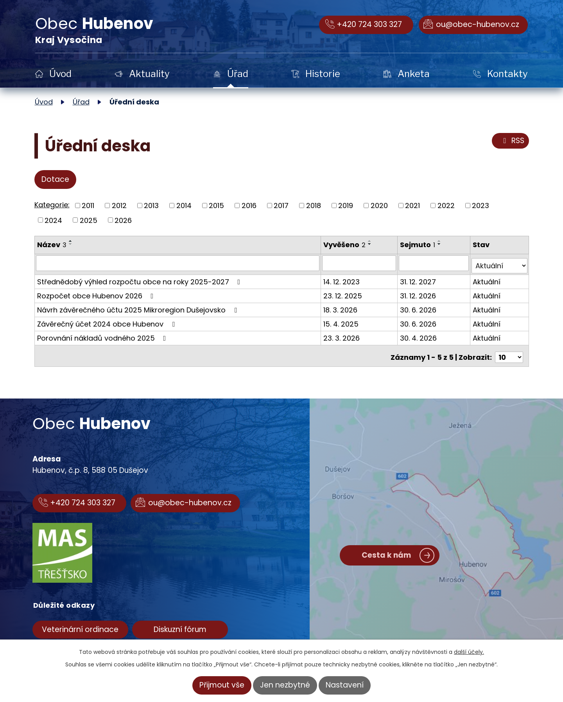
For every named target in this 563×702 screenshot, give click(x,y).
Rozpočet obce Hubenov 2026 (97, 293)
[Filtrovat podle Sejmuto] (435, 262)
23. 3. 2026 (342, 335)
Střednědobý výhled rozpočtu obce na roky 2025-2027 (140, 279)
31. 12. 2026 (419, 293)
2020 (379, 205)
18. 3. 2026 (341, 307)
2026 (123, 220)
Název (51, 245)
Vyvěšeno (345, 245)
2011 (88, 205)
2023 (480, 205)
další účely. (469, 652)
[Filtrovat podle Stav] (499, 262)
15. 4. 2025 (341, 321)
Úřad (237, 73)
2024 (53, 220)
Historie (322, 73)
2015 (216, 205)
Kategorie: (52, 205)
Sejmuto (418, 245)
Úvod (60, 73)
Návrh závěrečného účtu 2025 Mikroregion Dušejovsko (138, 307)
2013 (151, 205)
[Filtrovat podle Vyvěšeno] (360, 262)
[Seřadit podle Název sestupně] (70, 244)
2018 (313, 205)
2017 (281, 205)
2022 (446, 205)
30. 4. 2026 (419, 335)
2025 (88, 220)
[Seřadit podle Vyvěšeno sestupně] (370, 244)
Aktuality (149, 73)
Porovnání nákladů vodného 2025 (103, 335)
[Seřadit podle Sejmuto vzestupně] (440, 240)
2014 (184, 205)
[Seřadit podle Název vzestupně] (70, 240)
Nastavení (345, 685)
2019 (345, 205)
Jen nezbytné (285, 685)
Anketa (414, 73)
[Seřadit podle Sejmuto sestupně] (440, 244)
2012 (119, 205)
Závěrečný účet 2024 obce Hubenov (107, 321)
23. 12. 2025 (343, 293)
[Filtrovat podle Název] (178, 262)
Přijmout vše (221, 685)
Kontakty (507, 73)
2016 (249, 205)
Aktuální (487, 279)
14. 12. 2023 (342, 279)
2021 (412, 205)
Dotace (55, 179)
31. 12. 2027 (419, 279)
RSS (512, 140)
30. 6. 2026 (419, 307)
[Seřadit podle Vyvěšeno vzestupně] (370, 240)
